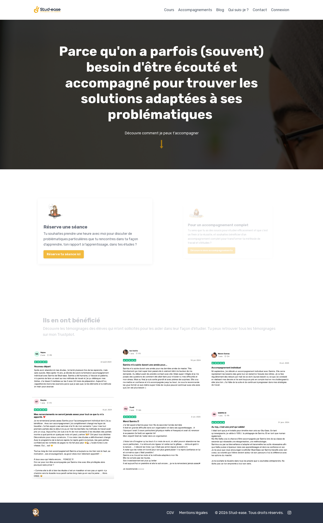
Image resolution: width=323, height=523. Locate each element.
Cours (169, 10)
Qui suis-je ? (238, 10)
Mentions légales (193, 512)
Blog (220, 10)
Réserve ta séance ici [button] (73, 246)
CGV (170, 512)
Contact (260, 10)
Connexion (280, 10)
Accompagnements (195, 10)
